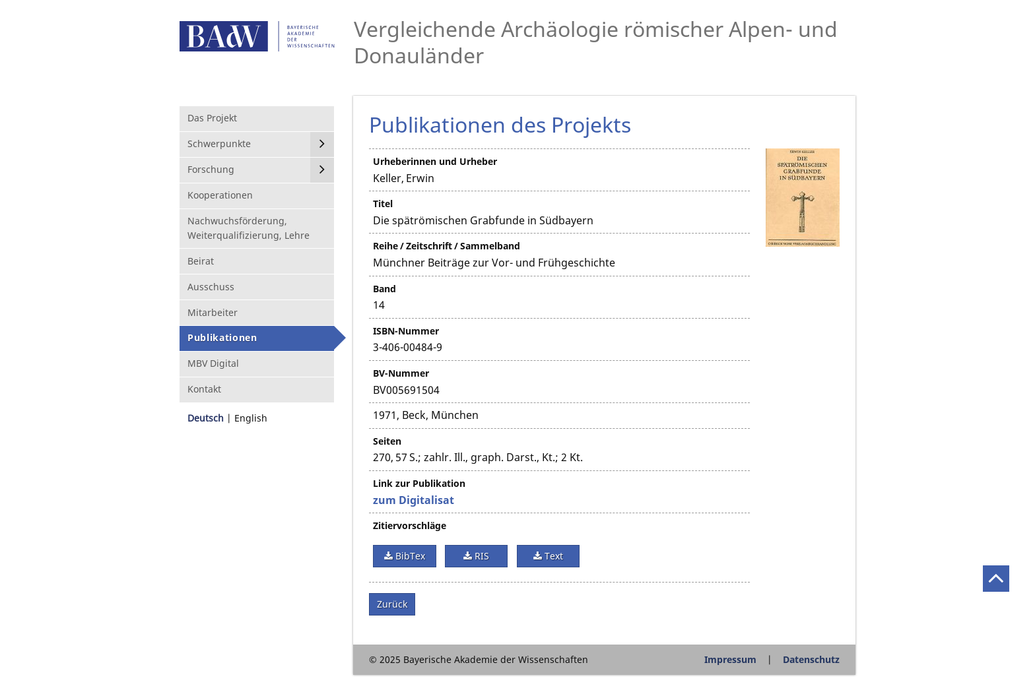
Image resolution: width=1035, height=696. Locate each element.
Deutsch (205, 418)
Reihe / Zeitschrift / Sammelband (446, 245)
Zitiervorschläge (409, 525)
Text (552, 556)
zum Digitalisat (413, 500)
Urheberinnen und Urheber (435, 161)
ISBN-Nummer (406, 331)
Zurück (392, 604)
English (250, 418)
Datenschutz (811, 659)
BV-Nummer (401, 373)
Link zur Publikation (419, 483)
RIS (480, 556)
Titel (383, 203)
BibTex (409, 556)
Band (384, 288)
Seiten (387, 441)
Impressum (730, 659)
